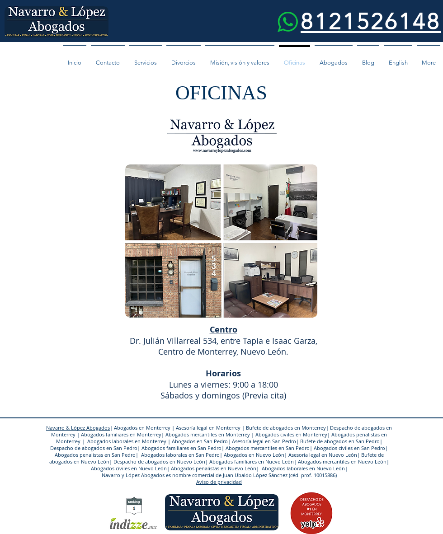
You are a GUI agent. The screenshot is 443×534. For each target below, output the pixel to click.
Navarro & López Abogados (78, 427)
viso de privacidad (220, 481)
